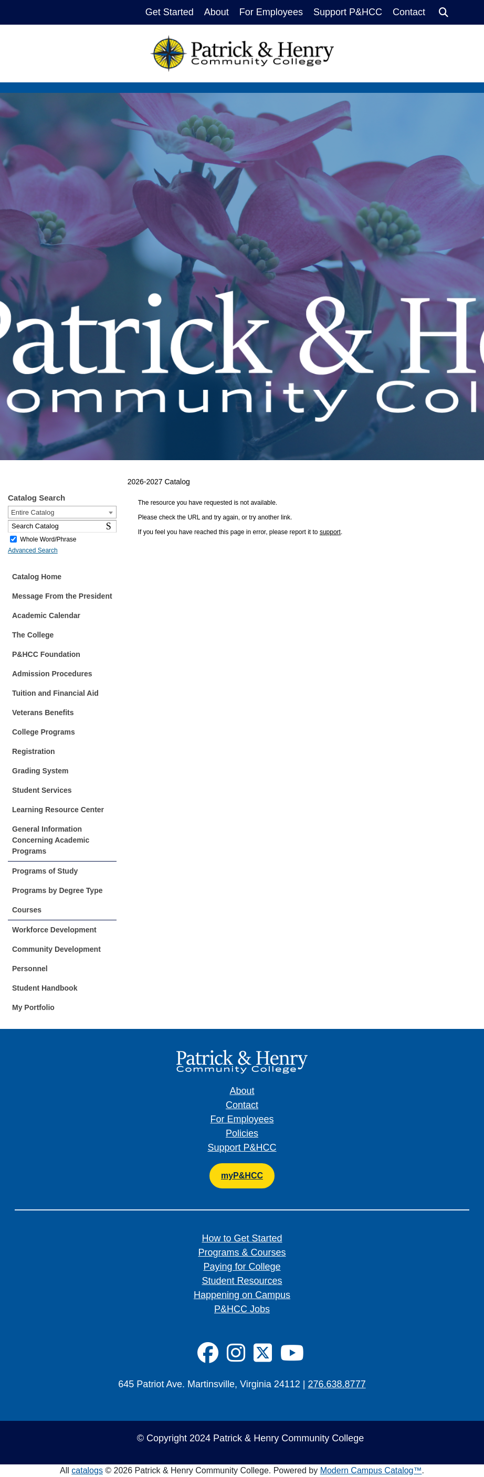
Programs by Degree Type (57, 890)
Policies (242, 1133)
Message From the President (62, 596)
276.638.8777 (337, 1384)
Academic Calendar (46, 615)
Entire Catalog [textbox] (32, 512)
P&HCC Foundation (46, 654)
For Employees (271, 12)
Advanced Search (33, 550)
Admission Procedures (52, 674)
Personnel (30, 968)
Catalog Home (36, 576)
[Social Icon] (207, 1353)
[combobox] (62, 512)
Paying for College (241, 1266)
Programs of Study (45, 871)
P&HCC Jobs (242, 1309)
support (330, 532)
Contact (409, 12)
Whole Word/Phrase (48, 539)
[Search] (443, 13)
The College (33, 635)
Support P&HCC (347, 12)
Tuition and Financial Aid (55, 693)
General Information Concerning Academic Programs (50, 840)
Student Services (42, 790)
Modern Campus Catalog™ (371, 1470)
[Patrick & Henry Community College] (242, 42)
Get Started (169, 12)
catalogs (87, 1470)
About (216, 12)
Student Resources (242, 1281)
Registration (33, 751)
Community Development (56, 949)
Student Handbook (44, 988)
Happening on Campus (242, 1295)
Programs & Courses (242, 1252)
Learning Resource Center (58, 809)
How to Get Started (242, 1238)
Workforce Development (54, 930)
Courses (26, 910)
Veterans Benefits (43, 712)
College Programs (43, 732)
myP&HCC (242, 1175)
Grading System (40, 771)
